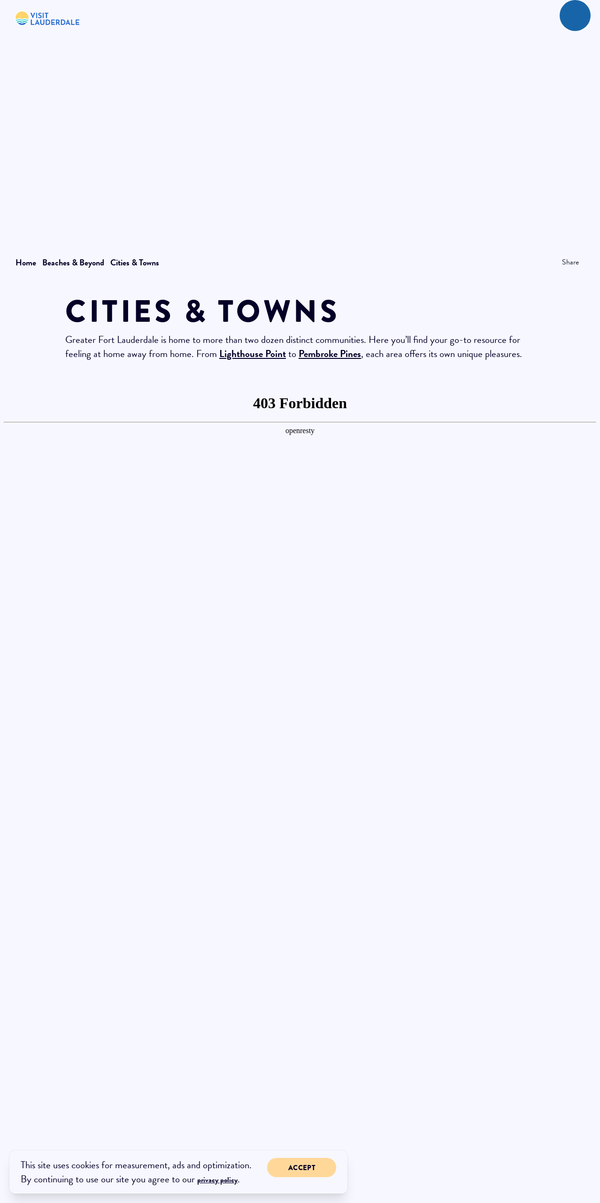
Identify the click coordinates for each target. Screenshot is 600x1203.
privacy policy (217, 1180)
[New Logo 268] (47, 18)
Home (27, 262)
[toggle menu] (575, 15)
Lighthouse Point (252, 353)
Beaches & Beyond (75, 262)
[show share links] (568, 262)
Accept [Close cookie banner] (301, 1168)
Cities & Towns (134, 262)
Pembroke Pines (330, 353)
